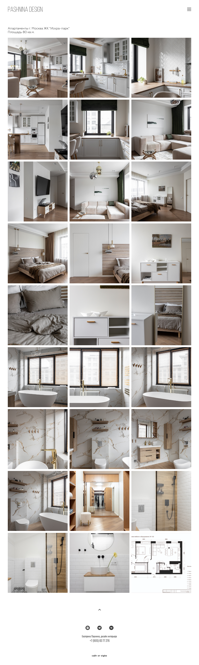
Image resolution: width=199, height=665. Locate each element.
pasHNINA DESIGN (25, 9)
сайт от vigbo (99, 656)
